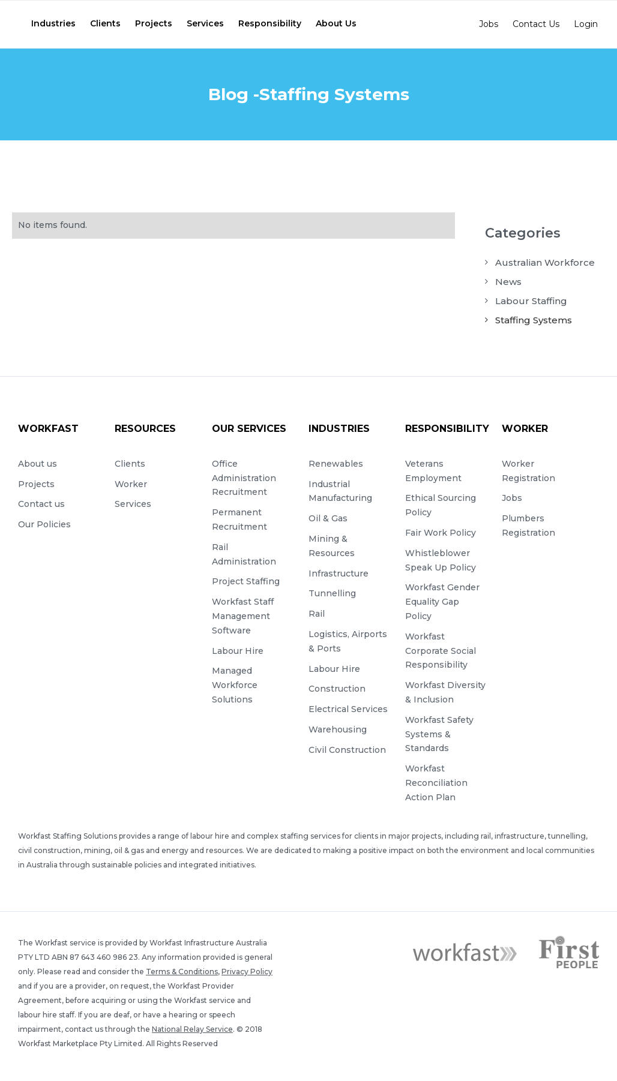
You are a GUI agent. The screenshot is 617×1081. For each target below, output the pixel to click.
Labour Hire (237, 650)
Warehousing (337, 729)
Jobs (512, 498)
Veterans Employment (433, 471)
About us (37, 463)
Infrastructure (338, 573)
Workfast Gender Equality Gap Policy (442, 601)
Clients (130, 463)
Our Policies (44, 524)
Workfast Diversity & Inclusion (445, 692)
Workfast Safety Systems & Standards (439, 734)
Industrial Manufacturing (340, 491)
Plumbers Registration (528, 525)
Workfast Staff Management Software (243, 616)
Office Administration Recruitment (244, 478)
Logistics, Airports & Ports (347, 641)
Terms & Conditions (182, 971)
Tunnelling (332, 593)
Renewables (335, 463)
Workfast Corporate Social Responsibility (440, 651)
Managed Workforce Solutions (234, 685)
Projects (36, 484)
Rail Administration (244, 554)
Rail (316, 613)
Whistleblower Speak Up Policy (440, 560)
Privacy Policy (246, 971)
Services (133, 504)
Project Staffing (246, 581)
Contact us (41, 504)
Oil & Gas (328, 518)
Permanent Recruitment (239, 519)
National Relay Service (192, 1029)
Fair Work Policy (440, 532)
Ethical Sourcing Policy (440, 505)
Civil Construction (347, 749)
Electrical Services (348, 709)
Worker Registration (528, 471)
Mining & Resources (331, 545)
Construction (337, 688)
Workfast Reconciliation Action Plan (436, 783)
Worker (131, 484)
